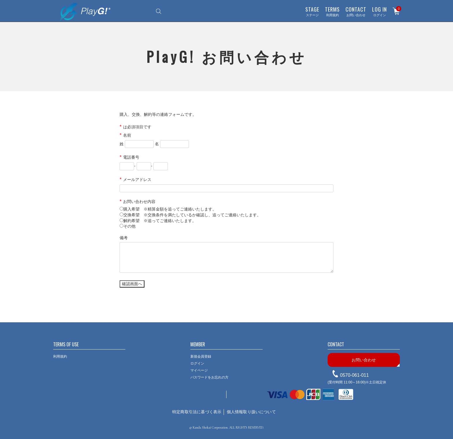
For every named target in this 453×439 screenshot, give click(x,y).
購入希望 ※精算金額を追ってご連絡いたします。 (169, 209)
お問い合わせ (356, 11)
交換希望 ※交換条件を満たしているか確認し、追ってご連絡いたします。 (192, 215)
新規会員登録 (200, 356)
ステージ (312, 11)
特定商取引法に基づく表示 (196, 411)
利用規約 (332, 11)
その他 (129, 226)
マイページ (199, 370)
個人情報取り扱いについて (251, 411)
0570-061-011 (354, 375)
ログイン (379, 11)
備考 (124, 237)
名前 (125, 135)
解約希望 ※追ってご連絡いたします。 (159, 220)
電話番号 (129, 157)
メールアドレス (135, 179)
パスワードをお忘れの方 (209, 377)
